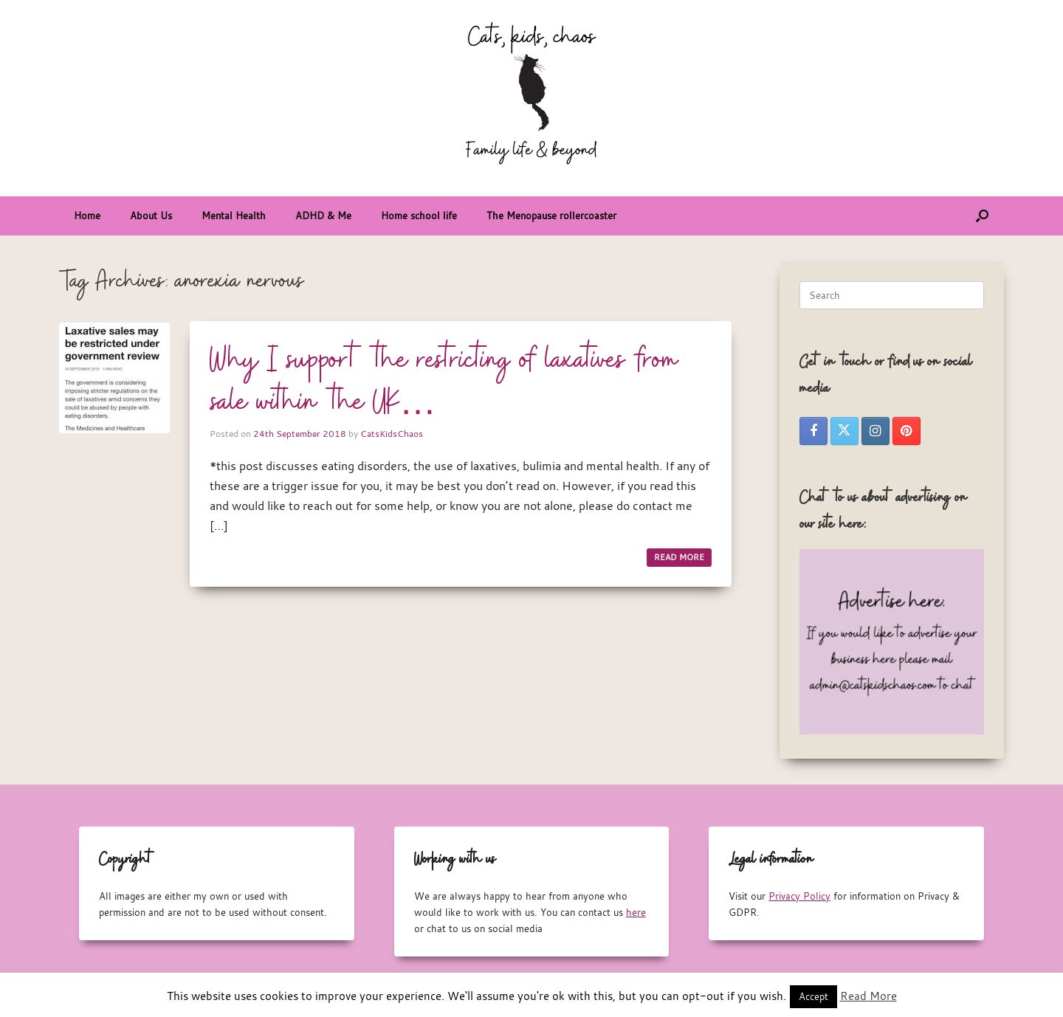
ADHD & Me (323, 215)
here (636, 912)
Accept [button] (813, 996)
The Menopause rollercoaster (551, 215)
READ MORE (679, 557)
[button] (982, 215)
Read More (868, 995)
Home (87, 215)
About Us (151, 215)
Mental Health (234, 215)
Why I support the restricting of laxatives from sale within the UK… (444, 382)
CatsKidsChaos (391, 433)
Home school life (419, 215)
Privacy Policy (799, 896)
